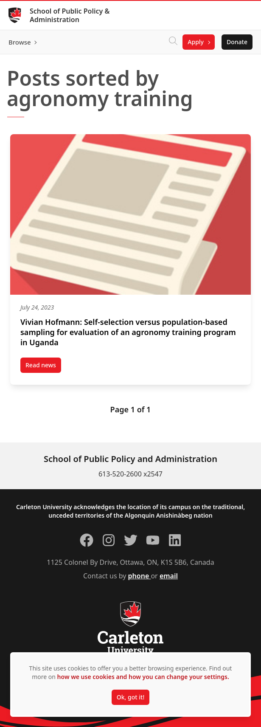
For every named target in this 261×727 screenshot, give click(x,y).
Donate (237, 42)
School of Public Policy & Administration (69, 15)
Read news (43, 367)
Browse (19, 42)
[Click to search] (173, 42)
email (169, 575)
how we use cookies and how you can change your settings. (143, 677)
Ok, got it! (130, 697)
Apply (196, 42)
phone (139, 575)
